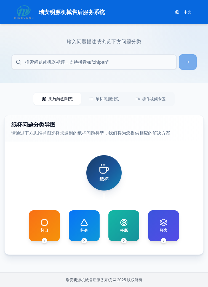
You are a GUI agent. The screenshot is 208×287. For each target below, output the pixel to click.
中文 (183, 12)
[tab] (57, 99)
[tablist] (104, 99)
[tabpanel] (104, 185)
